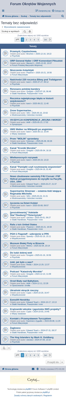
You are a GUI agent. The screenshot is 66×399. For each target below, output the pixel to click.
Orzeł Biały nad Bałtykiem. (24, 281)
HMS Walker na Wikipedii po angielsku (31, 129)
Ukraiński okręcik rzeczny (24, 290)
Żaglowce (15, 328)
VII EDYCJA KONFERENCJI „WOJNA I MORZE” (36, 120)
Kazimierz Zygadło (34, 321)
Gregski (29, 91)
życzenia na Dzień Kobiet (24, 203)
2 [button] (26, 39)
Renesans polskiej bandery (25, 89)
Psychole (16, 56)
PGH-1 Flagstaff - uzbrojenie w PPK (29, 234)
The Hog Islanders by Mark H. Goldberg (32, 337)
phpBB (28, 389)
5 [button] (38, 39)
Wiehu (29, 246)
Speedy (29, 236)
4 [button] (34, 39)
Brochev (29, 54)
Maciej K (30, 63)
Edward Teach (32, 184)
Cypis (28, 293)
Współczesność (18, 238)
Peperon (30, 72)
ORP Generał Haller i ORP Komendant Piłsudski (36, 60)
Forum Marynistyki (20, 75)
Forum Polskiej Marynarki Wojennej (27, 65)
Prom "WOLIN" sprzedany (24, 138)
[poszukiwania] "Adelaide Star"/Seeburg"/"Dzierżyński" (26, 213)
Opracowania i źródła (21, 285)
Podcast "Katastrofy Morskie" (26, 271)
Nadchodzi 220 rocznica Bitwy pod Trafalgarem (36, 79)
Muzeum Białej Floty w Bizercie (27, 243)
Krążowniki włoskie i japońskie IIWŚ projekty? (35, 309)
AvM (28, 122)
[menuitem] (58, 11)
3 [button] (30, 39)
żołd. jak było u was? (21, 262)
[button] (17, 39)
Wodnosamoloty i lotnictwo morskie (27, 115)
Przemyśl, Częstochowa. (23, 51)
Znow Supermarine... (21, 110)
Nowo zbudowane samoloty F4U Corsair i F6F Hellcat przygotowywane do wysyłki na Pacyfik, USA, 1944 (36, 179)
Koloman (30, 141)
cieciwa (29, 217)
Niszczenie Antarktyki (22, 70)
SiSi (28, 113)
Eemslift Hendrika (20, 299)
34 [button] (45, 39)
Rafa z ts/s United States (23, 224)
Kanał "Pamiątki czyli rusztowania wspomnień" (36, 167)
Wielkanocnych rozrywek (24, 157)
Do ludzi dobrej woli (21, 252)
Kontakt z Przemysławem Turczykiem (30, 318)
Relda (29, 264)
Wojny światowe (19, 134)
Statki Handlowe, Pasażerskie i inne (27, 93)
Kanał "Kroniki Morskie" (23, 148)
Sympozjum (17, 124)
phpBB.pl (46, 392)
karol (28, 82)
